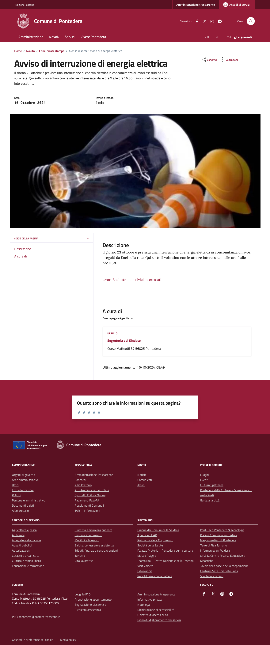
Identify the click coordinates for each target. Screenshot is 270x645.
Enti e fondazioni (23, 490)
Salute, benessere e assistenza (94, 545)
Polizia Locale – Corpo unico (155, 540)
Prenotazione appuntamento (93, 599)
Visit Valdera (145, 566)
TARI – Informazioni (87, 510)
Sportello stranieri (211, 576)
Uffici (15, 485)
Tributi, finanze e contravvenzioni (96, 550)
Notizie (141, 474)
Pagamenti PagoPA (87, 500)
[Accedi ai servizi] (237, 4)
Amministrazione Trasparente (94, 474)
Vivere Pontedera (93, 36)
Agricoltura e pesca (24, 530)
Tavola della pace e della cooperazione (224, 566)
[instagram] (211, 21)
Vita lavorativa (84, 560)
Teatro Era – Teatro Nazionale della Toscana (165, 560)
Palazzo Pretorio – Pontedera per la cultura (165, 550)
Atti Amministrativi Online (92, 490)
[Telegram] (218, 21)
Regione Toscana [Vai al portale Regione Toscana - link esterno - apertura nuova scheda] (24, 5)
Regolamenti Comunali (89, 505)
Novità (54, 36)
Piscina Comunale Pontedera (218, 535)
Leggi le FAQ (83, 594)
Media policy (68, 639)
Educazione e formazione (28, 566)
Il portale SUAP (147, 535)
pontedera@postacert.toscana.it (39, 616)
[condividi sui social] (209, 60)
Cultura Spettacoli (211, 485)
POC (218, 37)
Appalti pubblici (22, 545)
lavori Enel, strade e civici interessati (132, 279)
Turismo (80, 555)
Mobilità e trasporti (87, 540)
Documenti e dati (23, 505)
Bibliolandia (144, 571)
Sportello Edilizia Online (90, 495)
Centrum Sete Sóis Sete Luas (219, 571)
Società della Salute (150, 545)
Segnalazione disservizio (90, 604)
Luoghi (204, 474)
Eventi (204, 480)
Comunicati (144, 480)
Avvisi (141, 485)
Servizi (69, 36)
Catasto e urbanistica (25, 555)
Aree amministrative (25, 480)
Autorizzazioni (21, 550)
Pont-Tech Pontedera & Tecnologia (222, 530)
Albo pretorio (20, 510)
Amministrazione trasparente (195, 4)
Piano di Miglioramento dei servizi (159, 620)
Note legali (144, 604)
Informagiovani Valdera (215, 550)
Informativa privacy (149, 599)
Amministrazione (30, 36)
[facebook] (195, 21)
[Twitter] (203, 21)
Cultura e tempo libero (26, 560)
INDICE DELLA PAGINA (51, 238)
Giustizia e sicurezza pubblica (93, 530)
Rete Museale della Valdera (154, 576)
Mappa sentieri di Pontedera (218, 540)
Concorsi (80, 480)
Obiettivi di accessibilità (152, 615)
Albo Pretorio (83, 485)
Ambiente (18, 535)
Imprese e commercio (88, 535)
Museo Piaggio (146, 555)
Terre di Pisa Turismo (213, 545)
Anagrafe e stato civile (26, 540)
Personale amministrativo (28, 500)
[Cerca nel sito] (251, 21)
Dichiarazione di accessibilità (155, 609)
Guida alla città (209, 500)
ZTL (207, 37)
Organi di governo (23, 474)
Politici (16, 495)
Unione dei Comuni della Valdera (158, 530)
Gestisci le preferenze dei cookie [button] (33, 639)
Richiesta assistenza (88, 609)
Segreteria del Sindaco (124, 340)
